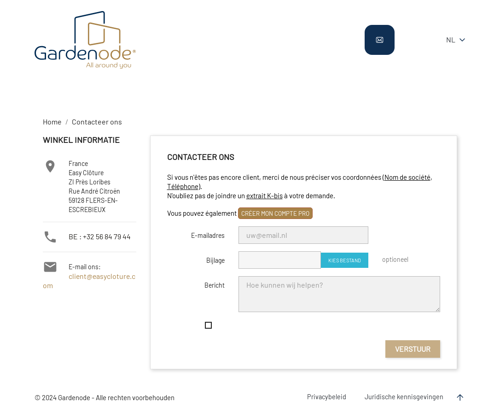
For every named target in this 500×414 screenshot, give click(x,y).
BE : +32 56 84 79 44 (96, 236)
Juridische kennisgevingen (404, 397)
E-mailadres (208, 235)
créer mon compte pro (275, 213)
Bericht (214, 285)
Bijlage (215, 260)
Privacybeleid (326, 397)
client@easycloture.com (101, 276)
